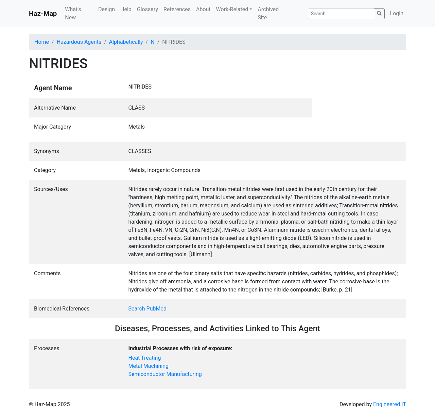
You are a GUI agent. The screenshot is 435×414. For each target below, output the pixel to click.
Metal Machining (148, 366)
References (177, 9)
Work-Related (232, 9)
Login (396, 13)
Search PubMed (147, 308)
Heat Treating (144, 358)
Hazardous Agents (79, 42)
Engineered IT (389, 404)
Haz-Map (43, 14)
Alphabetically (126, 42)
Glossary (147, 9)
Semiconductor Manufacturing (165, 374)
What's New (73, 13)
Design (106, 9)
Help (126, 9)
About (203, 9)
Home (41, 42)
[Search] (341, 13)
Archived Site (268, 13)
